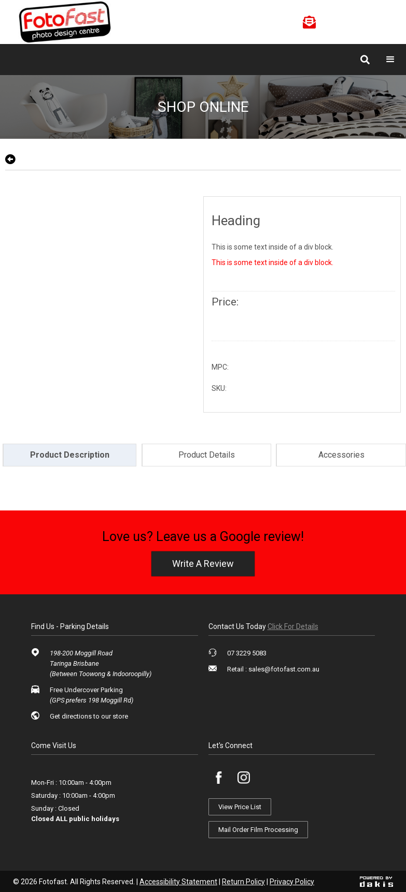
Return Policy (243, 882)
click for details (293, 626)
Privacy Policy (292, 882)
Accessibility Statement (178, 882)
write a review (203, 563)
